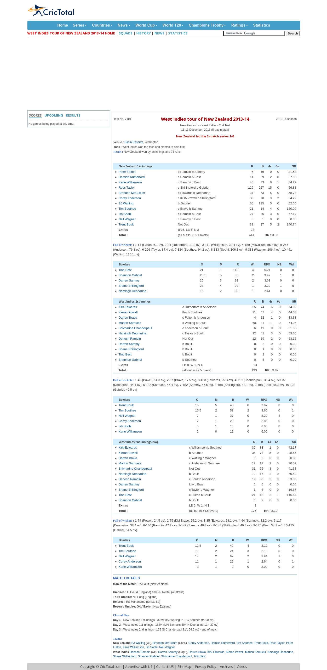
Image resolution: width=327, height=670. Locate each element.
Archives (226, 666)
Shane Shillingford (131, 285)
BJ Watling (126, 203)
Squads (125, 33)
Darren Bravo (128, 317)
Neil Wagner (127, 219)
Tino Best (125, 270)
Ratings (238, 25)
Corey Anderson (130, 198)
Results (73, 115)
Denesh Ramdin (130, 338)
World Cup (145, 25)
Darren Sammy (129, 280)
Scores (35, 115)
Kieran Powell (128, 312)
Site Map (184, 666)
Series (78, 25)
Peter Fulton (127, 172)
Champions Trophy (206, 25)
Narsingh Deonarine (132, 291)
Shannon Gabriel (130, 275)
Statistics (261, 25)
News (123, 25)
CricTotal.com (110, 666)
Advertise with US (138, 666)
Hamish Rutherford (132, 177)
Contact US (165, 666)
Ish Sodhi (125, 214)
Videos (242, 666)
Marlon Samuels (130, 323)
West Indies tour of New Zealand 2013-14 (205, 119)
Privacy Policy (205, 666)
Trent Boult (126, 224)
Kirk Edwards (128, 307)
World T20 (172, 25)
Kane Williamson (130, 182)
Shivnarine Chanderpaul (135, 328)
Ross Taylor (127, 187)
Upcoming (54, 115)
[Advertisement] (165, 74)
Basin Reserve (134, 142)
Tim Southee (127, 208)
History (143, 33)
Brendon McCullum (132, 193)
